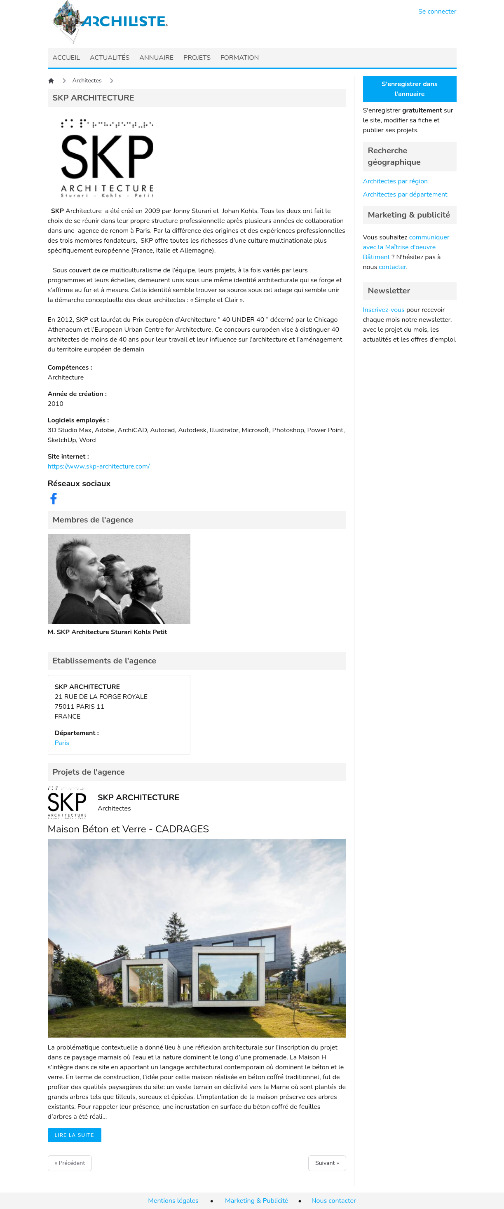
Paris (62, 742)
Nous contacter (334, 1200)
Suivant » (327, 1163)
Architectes (87, 80)
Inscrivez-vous (384, 309)
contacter (392, 267)
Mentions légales (173, 1200)
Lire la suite (74, 1135)
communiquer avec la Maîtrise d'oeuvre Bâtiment (406, 247)
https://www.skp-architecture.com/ (99, 466)
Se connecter (437, 11)
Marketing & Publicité (256, 1200)
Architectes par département (405, 194)
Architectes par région (395, 181)
